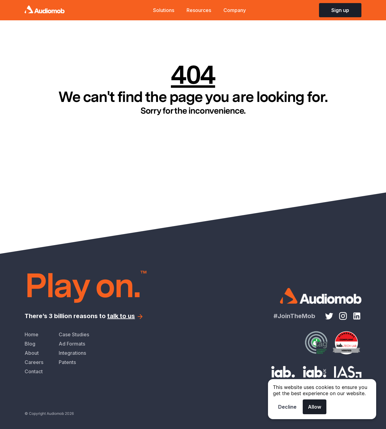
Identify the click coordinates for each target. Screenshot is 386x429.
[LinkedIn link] (356, 316)
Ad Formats (72, 344)
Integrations (72, 353)
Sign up (340, 10)
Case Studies (74, 334)
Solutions (163, 10)
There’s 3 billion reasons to (84, 316)
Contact (34, 371)
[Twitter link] (329, 316)
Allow (314, 407)
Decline (287, 407)
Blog (30, 344)
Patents (67, 362)
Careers (34, 362)
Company (234, 10)
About (32, 353)
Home (31, 334)
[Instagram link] (343, 316)
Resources (199, 10)
